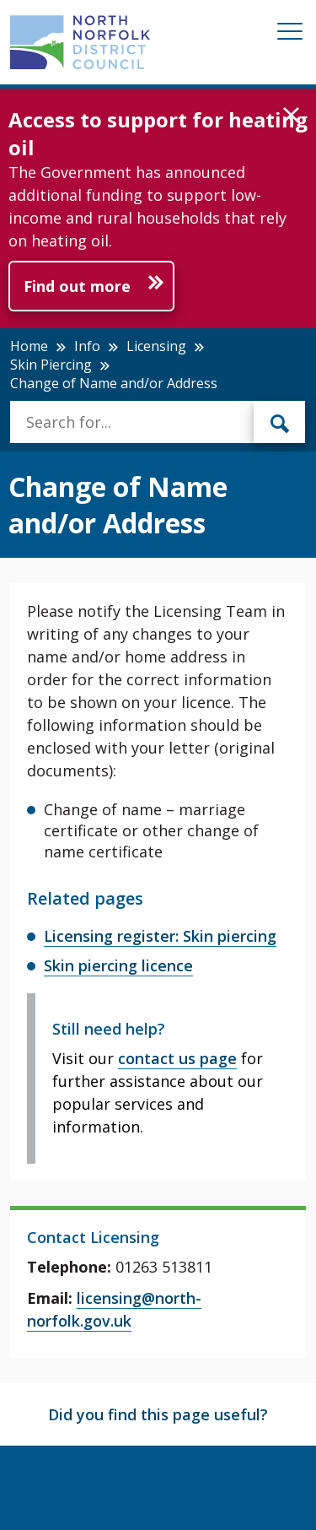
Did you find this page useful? (158, 1414)
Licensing (156, 346)
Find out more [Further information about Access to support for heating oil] (77, 286)
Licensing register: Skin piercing (160, 936)
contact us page (177, 1058)
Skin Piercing (51, 364)
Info (87, 346)
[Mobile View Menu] (290, 34)
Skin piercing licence (118, 965)
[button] (291, 115)
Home (29, 346)
